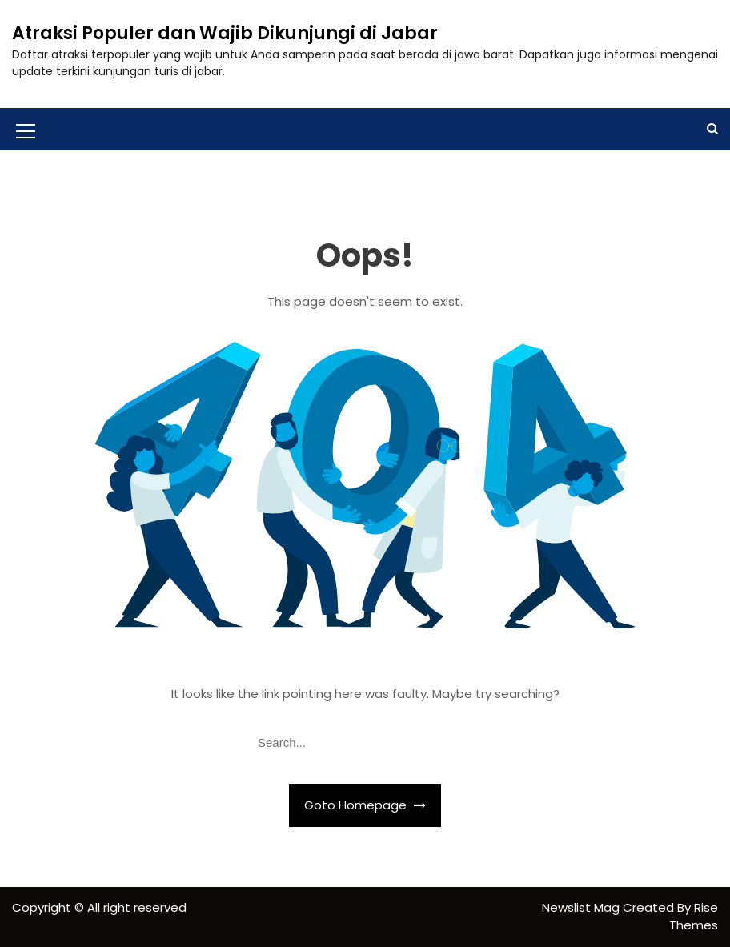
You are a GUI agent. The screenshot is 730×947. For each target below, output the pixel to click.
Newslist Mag (582, 907)
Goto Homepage (365, 805)
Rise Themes (693, 916)
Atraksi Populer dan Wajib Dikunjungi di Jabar (225, 33)
